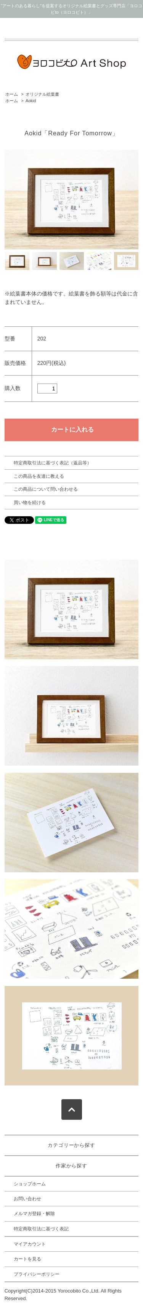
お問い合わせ (27, 1198)
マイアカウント (30, 1244)
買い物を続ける (30, 502)
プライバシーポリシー (36, 1274)
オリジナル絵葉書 (42, 94)
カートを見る (27, 1259)
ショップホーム (30, 1184)
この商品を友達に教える (39, 476)
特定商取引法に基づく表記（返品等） (53, 463)
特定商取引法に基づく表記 (41, 1229)
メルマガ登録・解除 (34, 1213)
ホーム (11, 94)
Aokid (31, 100)
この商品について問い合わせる (46, 489)
